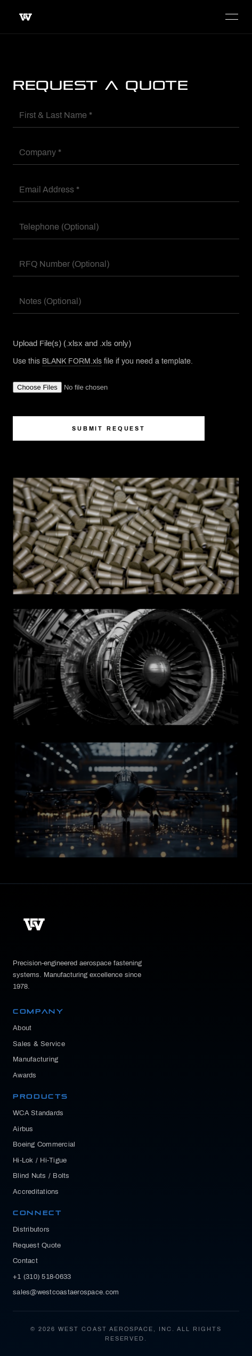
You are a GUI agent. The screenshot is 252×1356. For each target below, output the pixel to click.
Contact (25, 1261)
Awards (25, 1075)
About (22, 1028)
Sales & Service (39, 1044)
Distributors (31, 1229)
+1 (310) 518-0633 (42, 1277)
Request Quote (37, 1245)
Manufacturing (35, 1059)
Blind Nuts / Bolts (41, 1176)
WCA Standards (38, 1113)
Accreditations (36, 1191)
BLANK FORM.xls (72, 361)
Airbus (23, 1129)
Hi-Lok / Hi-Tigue (40, 1160)
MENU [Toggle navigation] (231, 17)
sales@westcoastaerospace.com (66, 1292)
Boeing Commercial (44, 1144)
